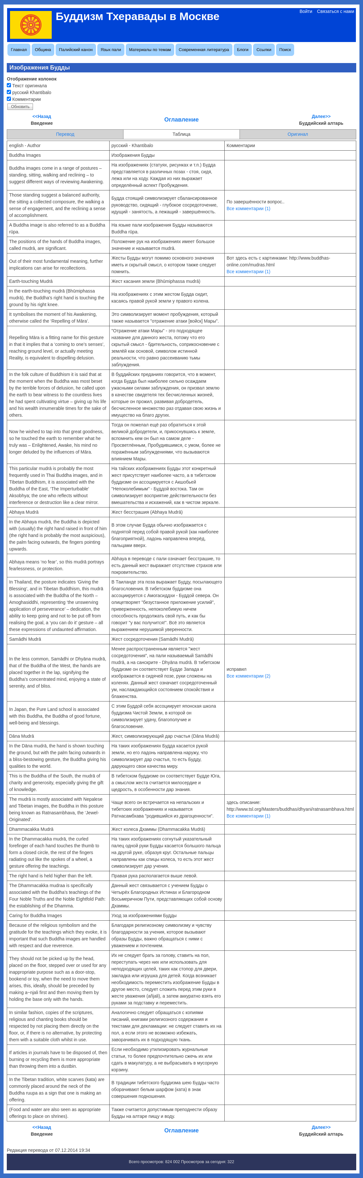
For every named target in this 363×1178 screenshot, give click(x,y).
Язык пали (111, 49)
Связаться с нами (335, 11)
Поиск (285, 49)
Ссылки (263, 49)
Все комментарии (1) (248, 208)
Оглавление (181, 119)
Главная (19, 49)
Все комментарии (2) (248, 676)
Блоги (242, 49)
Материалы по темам (150, 49)
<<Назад (41, 116)
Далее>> (321, 116)
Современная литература (204, 49)
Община (43, 49)
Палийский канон (76, 49)
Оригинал (298, 134)
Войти (306, 11)
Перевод (65, 134)
